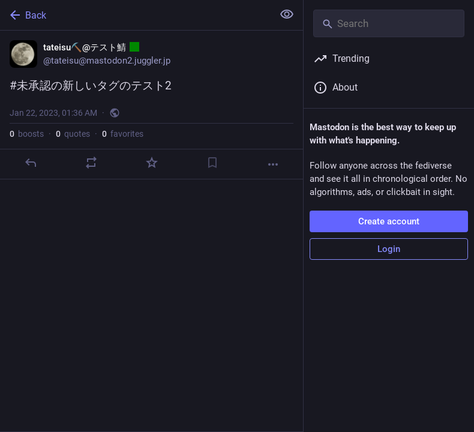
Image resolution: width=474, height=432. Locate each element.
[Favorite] (152, 162)
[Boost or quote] (91, 162)
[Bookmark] (212, 162)
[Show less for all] (287, 14)
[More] (273, 164)
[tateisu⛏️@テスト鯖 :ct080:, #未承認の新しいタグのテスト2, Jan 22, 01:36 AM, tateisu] (151, 105)
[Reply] (30, 162)
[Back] (135, 15)
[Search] (388, 23)
